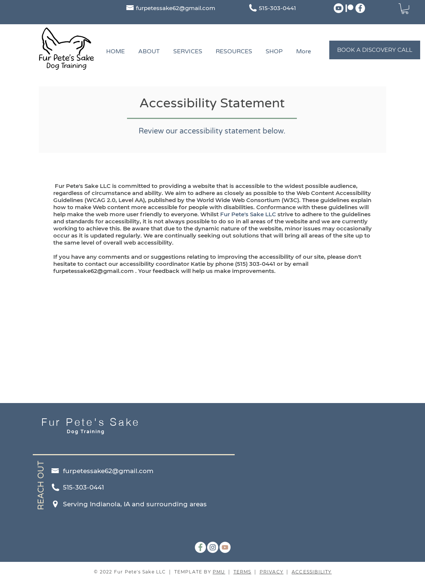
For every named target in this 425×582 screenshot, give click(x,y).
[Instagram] (212, 547)
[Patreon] (349, 8)
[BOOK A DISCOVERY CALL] (374, 50)
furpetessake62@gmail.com (175, 8)
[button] (405, 8)
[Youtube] (338, 8)
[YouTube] (225, 547)
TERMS (242, 572)
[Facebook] (360, 8)
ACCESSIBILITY (312, 572)
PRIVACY (271, 572)
